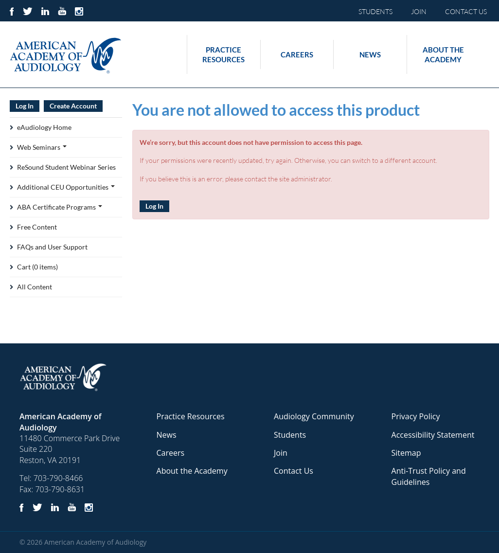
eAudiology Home (44, 127)
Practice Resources (223, 54)
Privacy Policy (416, 416)
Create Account (73, 106)
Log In (154, 206)
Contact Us (293, 470)
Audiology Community (314, 416)
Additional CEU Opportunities (66, 187)
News (370, 54)
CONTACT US (466, 11)
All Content (34, 287)
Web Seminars (42, 147)
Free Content (37, 227)
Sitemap (406, 452)
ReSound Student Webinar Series (66, 167)
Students (290, 434)
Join (280, 452)
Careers (297, 54)
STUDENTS (375, 11)
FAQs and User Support (52, 247)
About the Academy (443, 54)
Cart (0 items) (37, 267)
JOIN (419, 11)
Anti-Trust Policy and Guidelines (429, 476)
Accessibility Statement (433, 434)
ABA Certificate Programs (59, 207)
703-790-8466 (58, 478)
